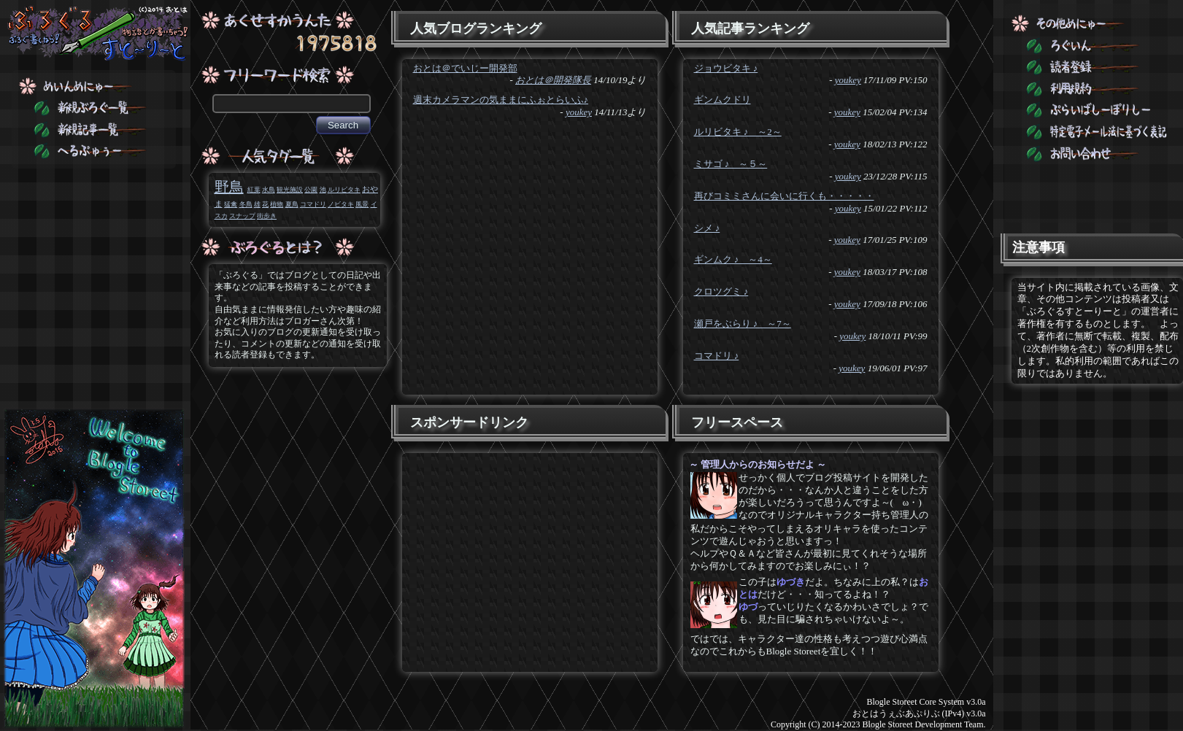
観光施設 (290, 189)
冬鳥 (246, 204)
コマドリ (313, 204)
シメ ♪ (707, 228)
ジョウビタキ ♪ (726, 68)
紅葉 (254, 189)
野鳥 (229, 187)
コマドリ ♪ (716, 355)
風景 (362, 204)
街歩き (267, 216)
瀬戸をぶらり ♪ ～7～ (742, 323)
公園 (310, 189)
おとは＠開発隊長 (553, 79)
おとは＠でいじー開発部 (465, 68)
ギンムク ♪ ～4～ (733, 259)
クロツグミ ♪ (721, 291)
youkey (579, 112)
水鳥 (268, 189)
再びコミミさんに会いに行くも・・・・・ (784, 195)
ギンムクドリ (722, 99)
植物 (276, 204)
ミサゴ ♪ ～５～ (731, 163)
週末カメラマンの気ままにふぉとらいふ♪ (501, 99)
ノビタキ (341, 204)
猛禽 (230, 204)
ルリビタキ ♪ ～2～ (738, 131)
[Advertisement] (528, 559)
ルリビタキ (344, 189)
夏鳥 (291, 204)
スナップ (242, 216)
